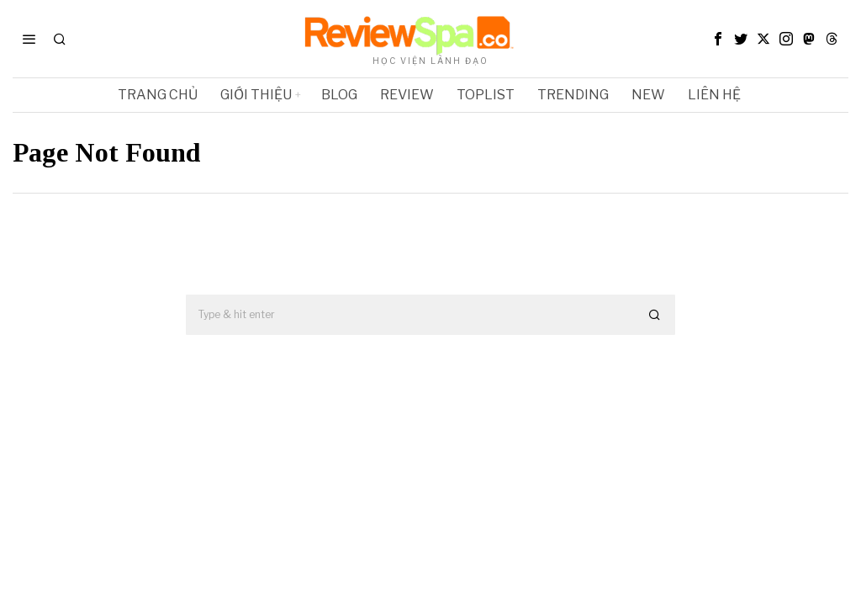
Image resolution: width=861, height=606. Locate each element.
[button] (655, 315)
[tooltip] (718, 39)
